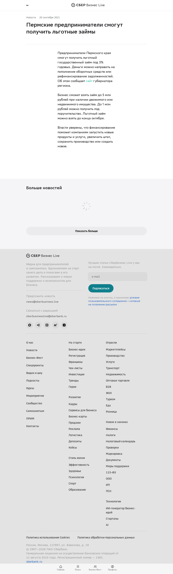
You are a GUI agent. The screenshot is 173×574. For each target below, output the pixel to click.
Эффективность (79, 464)
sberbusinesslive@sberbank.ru (46, 316)
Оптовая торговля (118, 380)
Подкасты (32, 380)
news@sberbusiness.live (42, 301)
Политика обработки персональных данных (106, 537)
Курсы (30, 388)
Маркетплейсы (116, 349)
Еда (108, 405)
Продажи (75, 422)
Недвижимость (116, 374)
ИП (108, 484)
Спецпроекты (35, 365)
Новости (31, 17)
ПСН (108, 491)
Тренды (74, 380)
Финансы (112, 429)
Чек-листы (75, 368)
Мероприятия (35, 395)
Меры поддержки (117, 466)
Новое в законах (117, 422)
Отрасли (111, 342)
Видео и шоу (34, 373)
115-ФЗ (111, 472)
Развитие (75, 397)
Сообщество (34, 403)
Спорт (72, 483)
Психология (76, 477)
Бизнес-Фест (34, 357)
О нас (29, 342)
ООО (109, 478)
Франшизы (76, 362)
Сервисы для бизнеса (83, 410)
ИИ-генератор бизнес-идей (120, 510)
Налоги (110, 435)
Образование (77, 489)
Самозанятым (35, 411)
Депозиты (75, 441)
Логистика (75, 435)
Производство (115, 355)
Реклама (74, 429)
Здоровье (75, 471)
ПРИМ (30, 418)
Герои (72, 386)
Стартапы (112, 518)
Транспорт (113, 368)
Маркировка (114, 453)
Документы (113, 460)
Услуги (110, 362)
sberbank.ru (34, 561)
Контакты (32, 426)
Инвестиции (76, 374)
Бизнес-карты (78, 416)
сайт (89, 81)
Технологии (113, 501)
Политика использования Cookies (48, 537)
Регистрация (77, 355)
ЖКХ (109, 393)
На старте (75, 342)
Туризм (110, 399)
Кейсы (73, 447)
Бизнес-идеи (77, 349)
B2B (108, 386)
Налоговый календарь (120, 441)
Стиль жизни (77, 458)
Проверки (112, 447)
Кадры (73, 404)
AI (107, 525)
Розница (111, 411)
